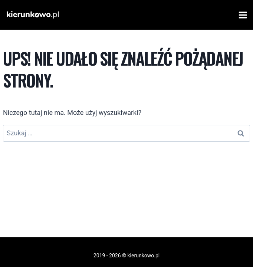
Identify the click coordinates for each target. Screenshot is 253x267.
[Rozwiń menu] (241, 15)
